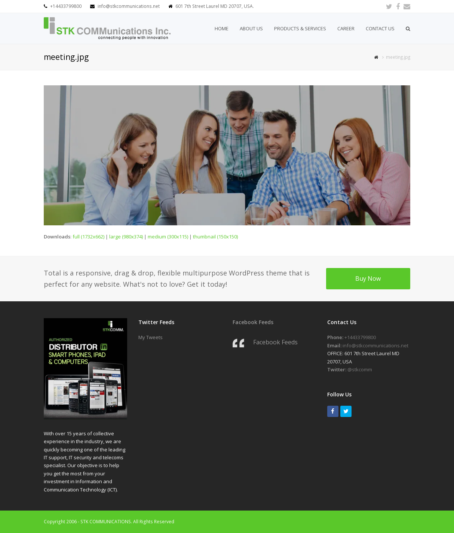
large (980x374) (126, 236)
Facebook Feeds (253, 322)
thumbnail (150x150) (215, 236)
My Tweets (150, 337)
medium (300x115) (168, 236)
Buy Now (368, 278)
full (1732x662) (88, 236)
